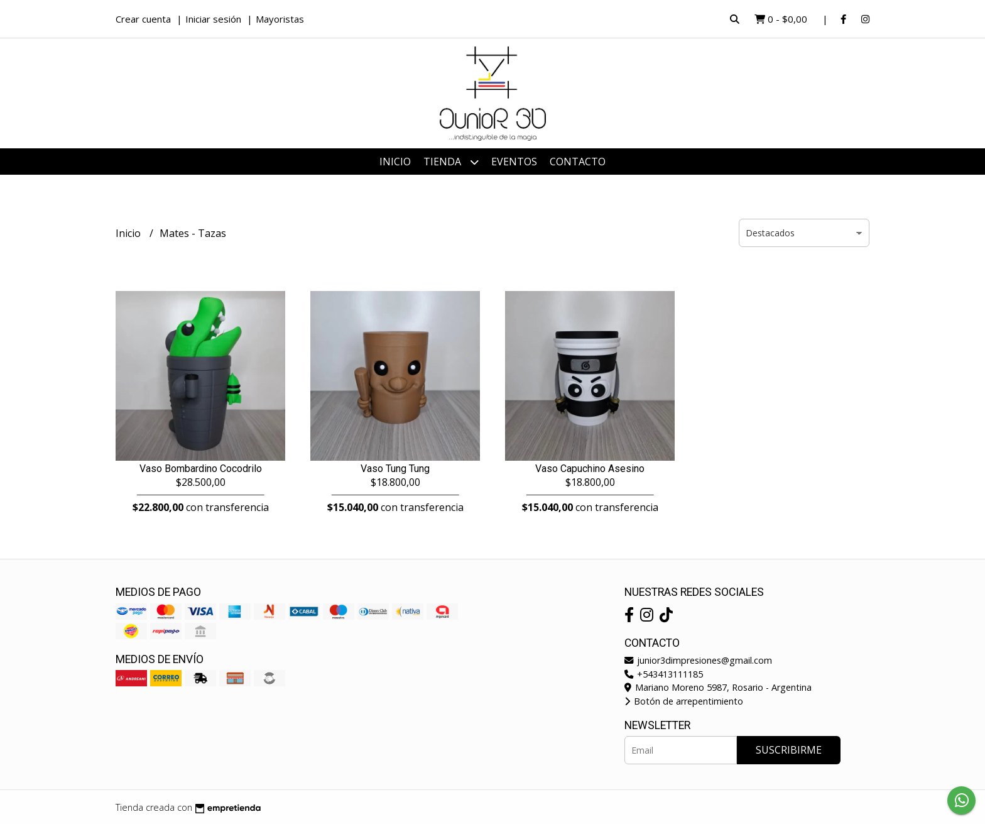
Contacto (578, 161)
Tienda (451, 162)
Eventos (514, 161)
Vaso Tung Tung (395, 469)
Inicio (395, 161)
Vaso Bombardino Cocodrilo (200, 469)
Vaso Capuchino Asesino (590, 469)
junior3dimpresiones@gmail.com (698, 660)
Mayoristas (280, 19)
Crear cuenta (143, 19)
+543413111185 (663, 674)
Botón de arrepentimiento (683, 701)
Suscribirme (789, 750)
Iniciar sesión (213, 19)
